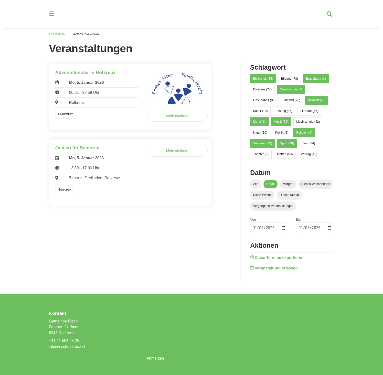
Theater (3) (260, 154)
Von (253, 220)
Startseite (57, 34)
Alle (255, 184)
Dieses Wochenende (315, 184)
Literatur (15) (309, 111)
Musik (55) (281, 122)
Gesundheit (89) (264, 100)
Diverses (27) (262, 90)
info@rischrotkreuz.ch (68, 346)
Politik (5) (281, 133)
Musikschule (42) (308, 122)
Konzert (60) (316, 100)
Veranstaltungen (86, 34)
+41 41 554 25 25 (64, 341)
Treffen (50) (285, 154)
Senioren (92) (262, 144)
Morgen (288, 184)
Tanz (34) (308, 144)
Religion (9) (304, 133)
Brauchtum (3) (316, 79)
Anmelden (155, 358)
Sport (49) (287, 144)
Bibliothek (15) (263, 79)
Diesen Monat (289, 195)
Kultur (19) (260, 111)
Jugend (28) (292, 100)
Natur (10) (260, 133)
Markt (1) (259, 122)
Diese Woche (262, 195)
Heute (270, 184)
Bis (298, 220)
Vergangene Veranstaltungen (273, 206)
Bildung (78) (289, 79)
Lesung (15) (284, 111)
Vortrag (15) (309, 154)
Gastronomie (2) (291, 90)
